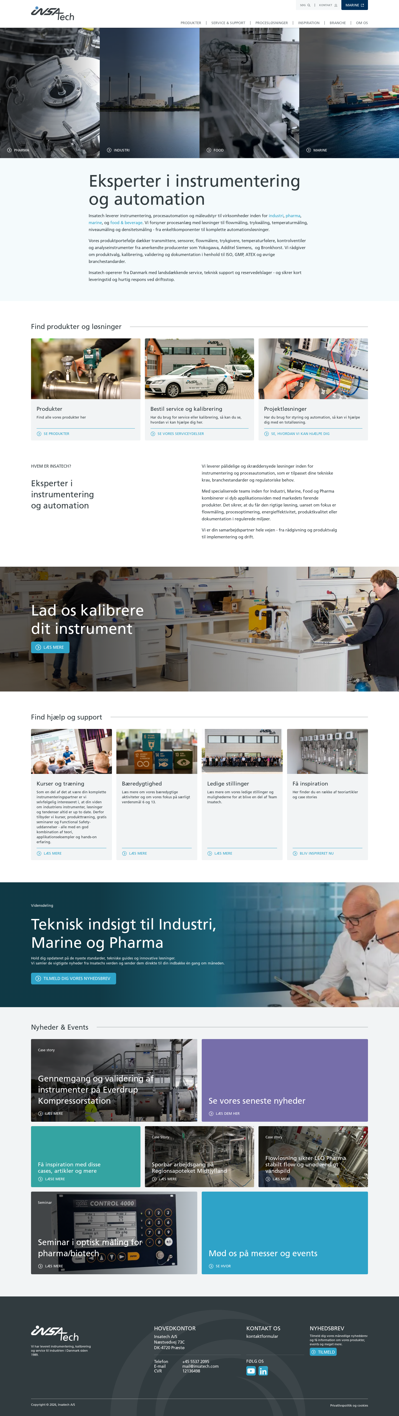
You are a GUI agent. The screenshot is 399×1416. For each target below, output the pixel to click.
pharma (293, 215)
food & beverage (126, 222)
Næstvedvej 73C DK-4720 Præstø (169, 1344)
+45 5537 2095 (195, 1361)
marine (95, 222)
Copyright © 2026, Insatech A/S (53, 1405)
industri (276, 215)
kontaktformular (262, 1336)
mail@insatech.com (200, 1366)
